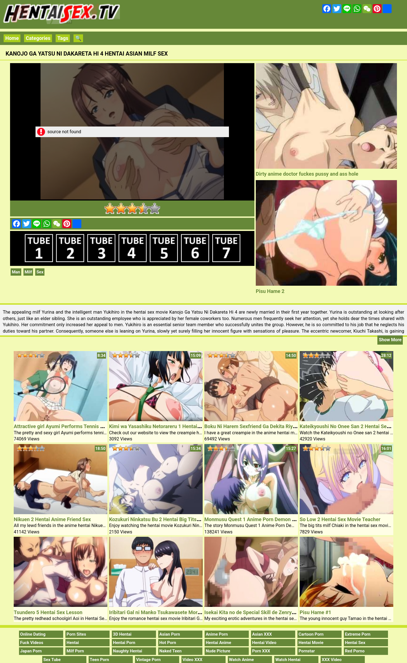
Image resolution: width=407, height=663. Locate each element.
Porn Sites (76, 634)
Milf (28, 272)
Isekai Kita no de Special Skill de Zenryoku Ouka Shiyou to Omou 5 (279, 612)
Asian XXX (262, 634)
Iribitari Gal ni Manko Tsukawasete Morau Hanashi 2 (168, 612)
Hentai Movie (311, 642)
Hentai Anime (218, 642)
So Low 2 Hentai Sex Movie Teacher (340, 519)
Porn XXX (261, 651)
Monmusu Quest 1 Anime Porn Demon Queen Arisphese (267, 519)
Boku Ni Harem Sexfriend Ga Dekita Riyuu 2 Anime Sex (266, 426)
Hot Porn (167, 642)
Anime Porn (217, 634)
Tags (62, 38)
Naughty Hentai (127, 651)
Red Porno (355, 651)
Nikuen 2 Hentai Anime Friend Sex (52, 519)
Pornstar (307, 651)
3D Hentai (122, 634)
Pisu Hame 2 (270, 291)
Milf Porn (75, 651)
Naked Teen (170, 651)
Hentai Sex (355, 642)
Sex (39, 272)
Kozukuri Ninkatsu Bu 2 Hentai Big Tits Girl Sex (162, 519)
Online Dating (33, 634)
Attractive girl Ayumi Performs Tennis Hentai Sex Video (76, 426)
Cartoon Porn (311, 634)
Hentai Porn (124, 642)
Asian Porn (169, 634)
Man (16, 272)
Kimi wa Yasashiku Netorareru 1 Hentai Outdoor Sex (167, 426)
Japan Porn (31, 651)
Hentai (73, 642)
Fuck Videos (31, 642)
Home (12, 38)
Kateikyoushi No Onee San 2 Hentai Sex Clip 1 (351, 426)
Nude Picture (218, 651)
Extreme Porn (357, 634)
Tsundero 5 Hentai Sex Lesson (48, 612)
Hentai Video (264, 642)
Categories (38, 38)
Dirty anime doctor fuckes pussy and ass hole (307, 174)
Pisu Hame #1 (315, 612)
